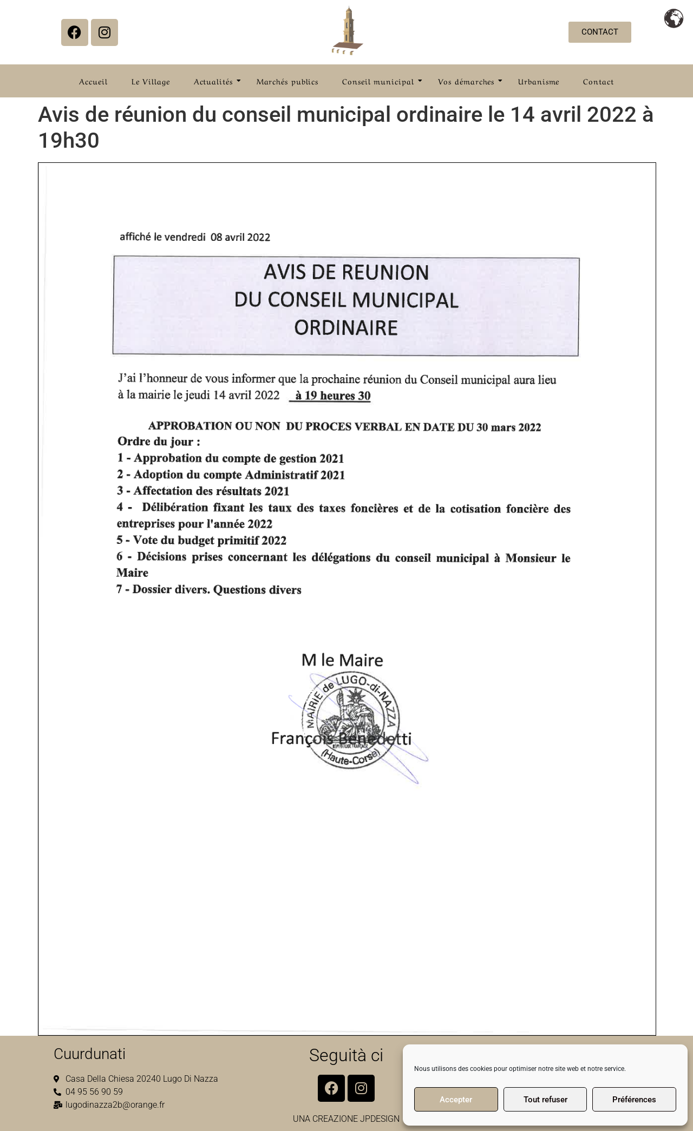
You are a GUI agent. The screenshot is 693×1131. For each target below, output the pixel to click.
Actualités (216, 80)
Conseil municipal (381, 80)
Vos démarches (469, 80)
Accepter (456, 1099)
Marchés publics (288, 80)
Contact (598, 80)
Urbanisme (538, 80)
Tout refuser (545, 1099)
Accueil (93, 80)
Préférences (634, 1099)
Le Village (151, 80)
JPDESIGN (380, 1119)
